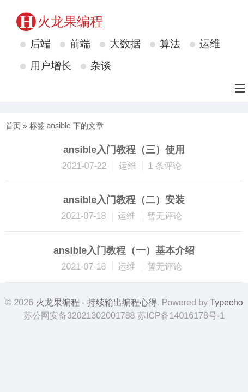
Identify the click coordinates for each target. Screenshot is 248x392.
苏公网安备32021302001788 (79, 315)
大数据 (125, 44)
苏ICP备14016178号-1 (181, 315)
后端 (40, 44)
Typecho (226, 302)
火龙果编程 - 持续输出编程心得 (96, 302)
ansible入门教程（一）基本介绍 (124, 250)
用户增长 (50, 65)
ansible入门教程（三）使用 (124, 149)
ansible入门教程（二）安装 (124, 199)
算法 (170, 44)
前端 (80, 44)
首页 (13, 125)
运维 (209, 44)
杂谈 (100, 65)
